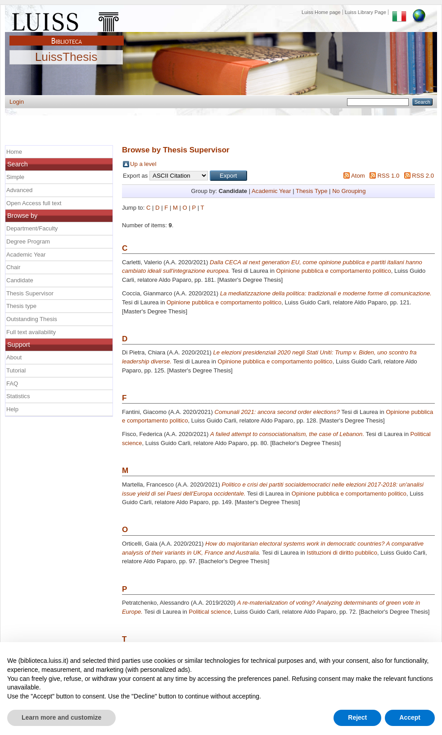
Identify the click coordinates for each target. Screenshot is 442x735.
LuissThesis (66, 57)
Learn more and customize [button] (61, 717)
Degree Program (28, 241)
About (14, 357)
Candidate (19, 280)
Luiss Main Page (66, 19)
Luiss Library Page (365, 12)
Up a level (143, 164)
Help (12, 409)
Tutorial (16, 370)
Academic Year (271, 191)
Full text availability (31, 332)
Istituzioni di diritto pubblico (342, 552)
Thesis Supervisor (30, 293)
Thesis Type (311, 191)
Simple (15, 177)
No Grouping (348, 191)
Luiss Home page (321, 12)
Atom (358, 175)
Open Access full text (33, 203)
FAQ (12, 383)
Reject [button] (357, 717)
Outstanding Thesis (31, 319)
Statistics (18, 396)
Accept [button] (409, 717)
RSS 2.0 (423, 175)
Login (16, 101)
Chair (13, 267)
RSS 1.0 (388, 175)
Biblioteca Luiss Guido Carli (66, 35)
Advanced (19, 190)
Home (14, 151)
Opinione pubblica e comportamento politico (333, 270)
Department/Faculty (32, 228)
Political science (209, 611)
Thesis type (21, 306)
